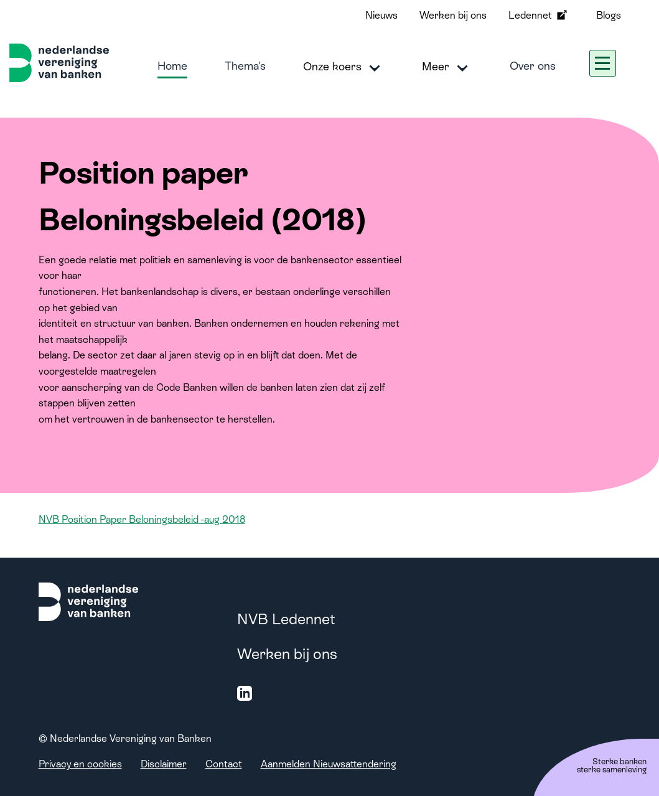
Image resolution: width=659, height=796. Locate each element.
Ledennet (538, 14)
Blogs (608, 15)
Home (172, 65)
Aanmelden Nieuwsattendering (328, 764)
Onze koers (344, 67)
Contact (223, 764)
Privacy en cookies (80, 764)
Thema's (245, 65)
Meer (447, 67)
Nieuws (381, 15)
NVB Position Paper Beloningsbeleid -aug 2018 (142, 519)
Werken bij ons (453, 15)
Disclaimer (164, 764)
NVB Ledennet (286, 619)
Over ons (533, 65)
